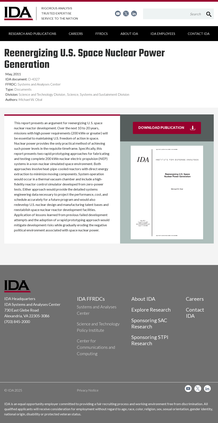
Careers (195, 299)
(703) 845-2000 (17, 321)
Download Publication (169, 129)
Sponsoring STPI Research (149, 340)
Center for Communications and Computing (96, 347)
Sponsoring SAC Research (149, 323)
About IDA (143, 299)
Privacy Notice (88, 390)
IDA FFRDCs (91, 299)
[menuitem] (118, 13)
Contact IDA (195, 312)
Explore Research (151, 309)
